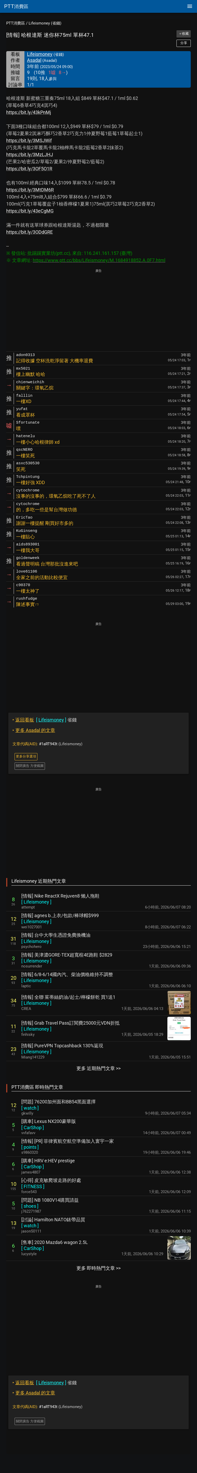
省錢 (44, 720)
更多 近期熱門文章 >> (98, 1068)
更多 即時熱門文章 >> (98, 1268)
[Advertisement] (98, 310)
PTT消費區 (15, 23)
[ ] (36, 902)
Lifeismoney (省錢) (45, 23)
